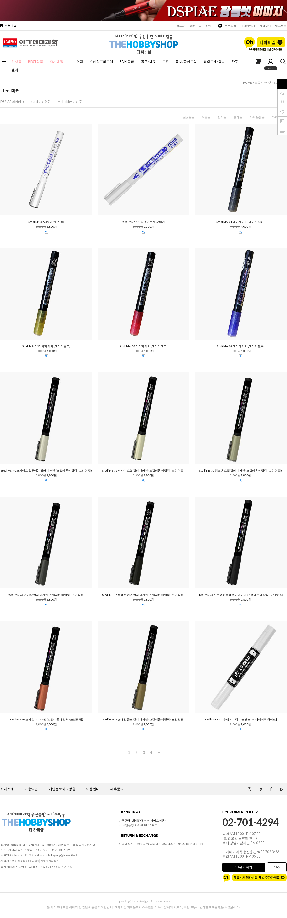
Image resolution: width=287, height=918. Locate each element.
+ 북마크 (11, 25)
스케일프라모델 (101, 61)
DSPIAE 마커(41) (12, 102)
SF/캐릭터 (127, 61)
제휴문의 (117, 789)
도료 (165, 61)
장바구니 (213, 25)
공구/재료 (148, 61)
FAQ (277, 867)
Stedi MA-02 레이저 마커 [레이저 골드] (46, 346)
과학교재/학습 (214, 61)
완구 (234, 61)
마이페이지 (247, 25)
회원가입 (195, 25)
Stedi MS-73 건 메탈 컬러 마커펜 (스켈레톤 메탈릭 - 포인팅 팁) (46, 595)
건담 (79, 61)
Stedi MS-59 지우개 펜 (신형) (46, 222)
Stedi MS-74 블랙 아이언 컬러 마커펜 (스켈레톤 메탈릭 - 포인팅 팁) (143, 595)
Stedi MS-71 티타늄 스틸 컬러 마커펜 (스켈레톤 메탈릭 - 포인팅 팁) (143, 470)
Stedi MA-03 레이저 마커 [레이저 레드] (143, 346)
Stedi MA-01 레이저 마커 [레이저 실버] (240, 222)
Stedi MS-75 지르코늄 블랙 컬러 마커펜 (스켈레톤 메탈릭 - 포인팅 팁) (240, 595)
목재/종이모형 (186, 61)
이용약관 (31, 789)
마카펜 (267, 82)
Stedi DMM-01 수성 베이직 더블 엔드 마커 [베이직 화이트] (240, 719)
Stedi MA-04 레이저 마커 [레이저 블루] (240, 346)
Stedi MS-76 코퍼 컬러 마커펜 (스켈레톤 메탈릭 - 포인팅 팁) (46, 719)
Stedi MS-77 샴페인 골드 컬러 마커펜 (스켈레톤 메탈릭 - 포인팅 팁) (143, 719)
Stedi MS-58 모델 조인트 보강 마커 (143, 222)
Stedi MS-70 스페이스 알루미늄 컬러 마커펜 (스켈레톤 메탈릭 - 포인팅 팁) (46, 470)
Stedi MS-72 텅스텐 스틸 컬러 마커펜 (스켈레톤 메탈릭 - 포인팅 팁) (240, 470)
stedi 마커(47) (41, 102)
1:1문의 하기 (243, 867)
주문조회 (230, 25)
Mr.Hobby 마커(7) (70, 102)
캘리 (14, 70)
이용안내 (92, 789)
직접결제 (265, 25)
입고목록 (281, 25)
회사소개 (7, 789)
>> (158, 752)
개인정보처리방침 (62, 789)
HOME (247, 82)
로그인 (181, 25)
